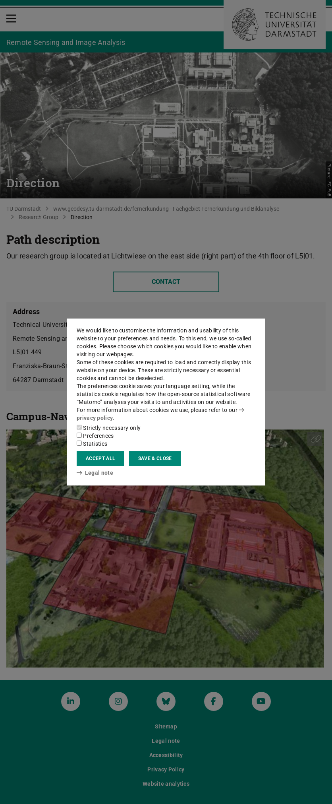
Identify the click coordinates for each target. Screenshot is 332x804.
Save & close (155, 458)
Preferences (95, 436)
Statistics (92, 444)
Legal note (95, 473)
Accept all (100, 458)
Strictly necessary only (109, 428)
